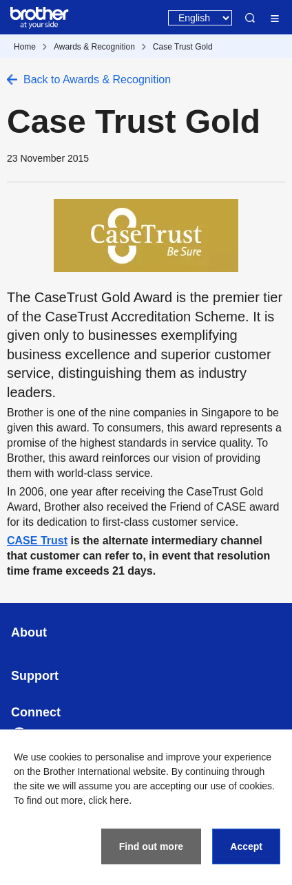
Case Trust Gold (183, 47)
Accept (246, 846)
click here (108, 800)
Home (25, 47)
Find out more (151, 846)
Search (250, 18)
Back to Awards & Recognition (97, 79)
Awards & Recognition (94, 47)
